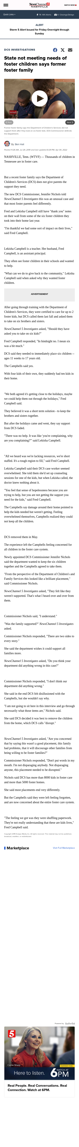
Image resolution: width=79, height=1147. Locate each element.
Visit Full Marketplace (64, 848)
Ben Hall (19, 144)
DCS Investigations (19, 50)
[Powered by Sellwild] (70, 1023)
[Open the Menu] (6, 5)
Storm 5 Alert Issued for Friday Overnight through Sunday (39, 31)
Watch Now (70, 5)
